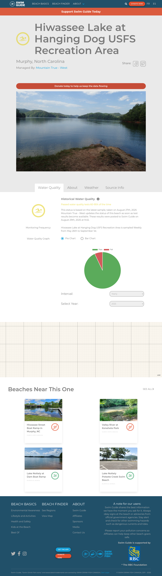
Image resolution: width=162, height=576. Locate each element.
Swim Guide (79, 510)
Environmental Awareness (25, 510)
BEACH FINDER (61, 3)
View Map (47, 516)
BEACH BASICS (40, 3)
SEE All (148, 389)
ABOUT (77, 3)
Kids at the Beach (20, 527)
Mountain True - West (51, 67)
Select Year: (69, 303)
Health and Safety (21, 521)
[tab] (49, 187)
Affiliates (77, 516)
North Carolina (49, 61)
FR (148, 3)
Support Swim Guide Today (81, 11)
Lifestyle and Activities (23, 516)
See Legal (105, 572)
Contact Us (79, 532)
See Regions (48, 510)
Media (76, 527)
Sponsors (78, 521)
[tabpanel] (81, 252)
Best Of (15, 532)
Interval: (67, 294)
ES (154, 3)
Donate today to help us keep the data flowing (81, 86)
